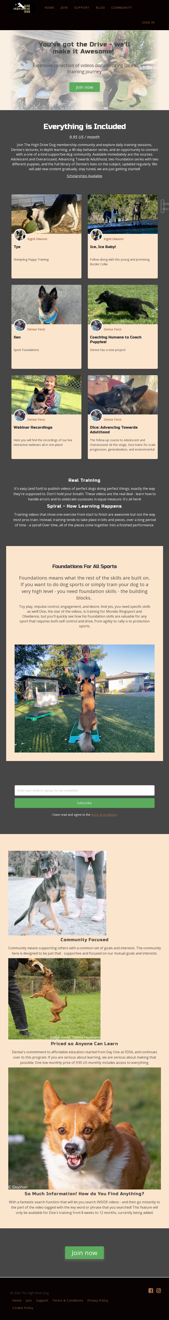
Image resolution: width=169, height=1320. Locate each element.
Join (29, 1300)
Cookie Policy (23, 1308)
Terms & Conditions (67, 1300)
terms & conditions (104, 815)
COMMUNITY (121, 8)
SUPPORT (81, 8)
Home (17, 1300)
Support (42, 1300)
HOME (49, 8)
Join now (84, 87)
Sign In (148, 22)
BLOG (100, 8)
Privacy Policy (98, 1300)
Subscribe (84, 803)
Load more (163, 206)
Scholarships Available (84, 176)
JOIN (64, 8)
